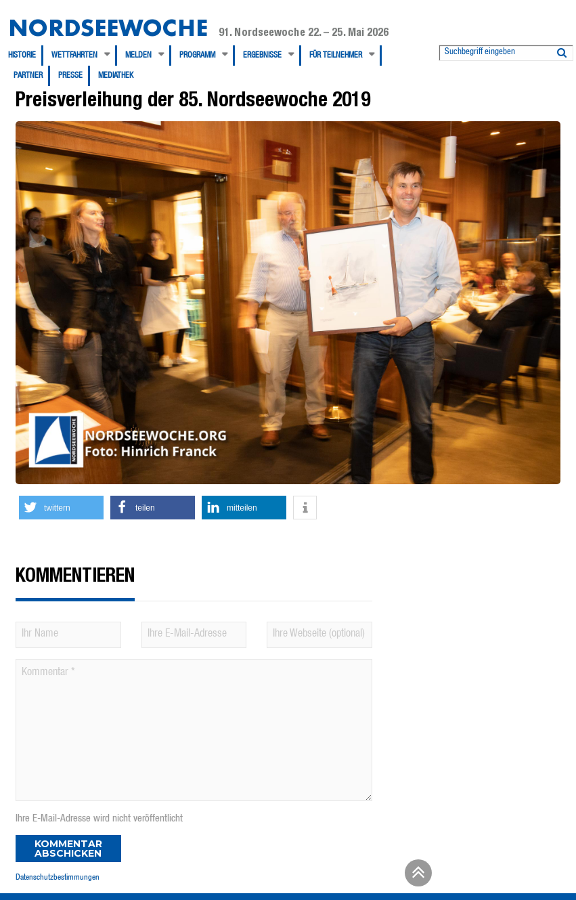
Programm (197, 55)
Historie (22, 55)
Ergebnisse (262, 55)
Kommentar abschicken (68, 848)
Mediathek (115, 76)
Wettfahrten (74, 55)
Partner (28, 76)
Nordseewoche (108, 27)
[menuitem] (25, 55)
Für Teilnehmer (335, 55)
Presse (70, 76)
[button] (61, 507)
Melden (138, 55)
